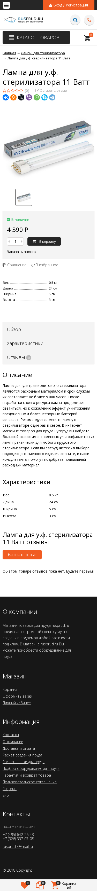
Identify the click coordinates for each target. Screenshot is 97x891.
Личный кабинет (17, 702)
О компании (13, 741)
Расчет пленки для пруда (23, 761)
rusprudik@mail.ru (18, 846)
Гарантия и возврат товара (27, 775)
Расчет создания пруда (22, 755)
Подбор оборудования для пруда (31, 768)
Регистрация (77, 5)
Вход (57, 5)
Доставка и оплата (19, 748)
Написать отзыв (22, 554)
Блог (6, 795)
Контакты (11, 734)
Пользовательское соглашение (30, 781)
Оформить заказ (17, 696)
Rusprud (10, 788)
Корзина (10, 689)
